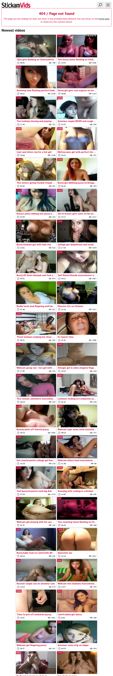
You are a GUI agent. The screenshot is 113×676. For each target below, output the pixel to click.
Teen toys (95, 608)
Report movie (50, 657)
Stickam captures (95, 583)
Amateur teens (17, 600)
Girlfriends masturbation (56, 600)
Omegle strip (56, 629)
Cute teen (56, 566)
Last (86, 528)
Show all (106, 551)
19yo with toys (17, 570)
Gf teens (56, 583)
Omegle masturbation (56, 621)
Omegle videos (95, 557)
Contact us (36, 657)
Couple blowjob (56, 561)
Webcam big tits (95, 616)
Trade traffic (64, 657)
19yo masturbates (17, 566)
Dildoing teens (56, 574)
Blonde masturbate (17, 612)
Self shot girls (95, 566)
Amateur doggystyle (17, 578)
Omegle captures (56, 616)
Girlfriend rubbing (56, 591)
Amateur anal (17, 574)
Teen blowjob (95, 600)
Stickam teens (95, 595)
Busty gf (17, 625)
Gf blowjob (56, 578)
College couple (17, 638)
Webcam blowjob (95, 625)
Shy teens (95, 570)
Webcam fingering (95, 638)
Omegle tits (56, 638)
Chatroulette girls (17, 629)
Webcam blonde (95, 621)
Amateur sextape (17, 595)
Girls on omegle (56, 604)
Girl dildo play (56, 587)
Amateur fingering (17, 583)
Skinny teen (95, 574)
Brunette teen (17, 621)
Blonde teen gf (17, 616)
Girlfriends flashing (56, 595)
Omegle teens (56, 634)
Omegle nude (56, 625)
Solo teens (95, 578)
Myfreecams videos (56, 612)
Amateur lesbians (17, 591)
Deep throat (56, 570)
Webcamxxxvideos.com (12, 545)
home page (104, 18)
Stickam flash (95, 587)
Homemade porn (56, 608)
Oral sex (95, 561)
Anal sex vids (17, 608)
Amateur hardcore (17, 587)
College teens (56, 557)
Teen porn (95, 604)
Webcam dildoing (95, 634)
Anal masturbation (17, 604)
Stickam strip (95, 591)
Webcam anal (95, 612)
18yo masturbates (17, 557)
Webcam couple (95, 629)
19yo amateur (17, 561)
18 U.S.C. (77, 657)
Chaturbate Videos (17, 634)
